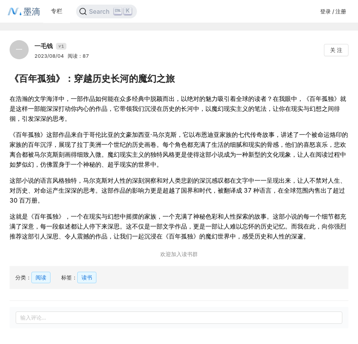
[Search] (106, 11)
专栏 (56, 11)
